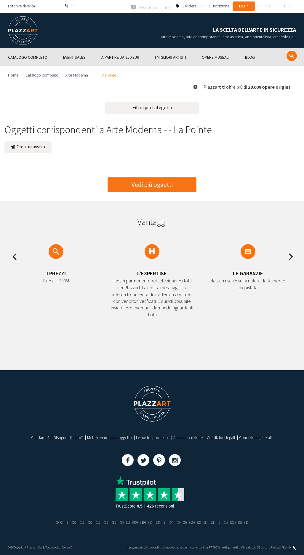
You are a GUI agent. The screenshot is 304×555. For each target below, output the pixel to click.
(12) (78, 521)
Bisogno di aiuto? (68, 437)
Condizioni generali (255, 437)
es (291, 6)
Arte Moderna (76, 74)
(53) (70, 521)
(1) (127, 521)
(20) (238, 521)
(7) (62, 521)
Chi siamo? (40, 437)
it (283, 6)
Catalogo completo (42, 74)
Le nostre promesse (152, 437)
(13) (95, 521)
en (267, 6)
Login (244, 6)
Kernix (289, 547)
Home (13, 74)
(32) (104, 521)
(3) (166, 521)
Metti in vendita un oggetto (109, 437)
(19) (143, 521)
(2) (202, 521)
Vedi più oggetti (152, 184)
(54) (173, 521)
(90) (113, 521)
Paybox (275, 547)
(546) (53, 521)
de (276, 6)
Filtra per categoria (152, 107)
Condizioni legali (221, 437)
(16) (195, 521)
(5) (150, 521)
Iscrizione (221, 6)
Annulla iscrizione (188, 437)
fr (259, 6)
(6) (224, 521)
